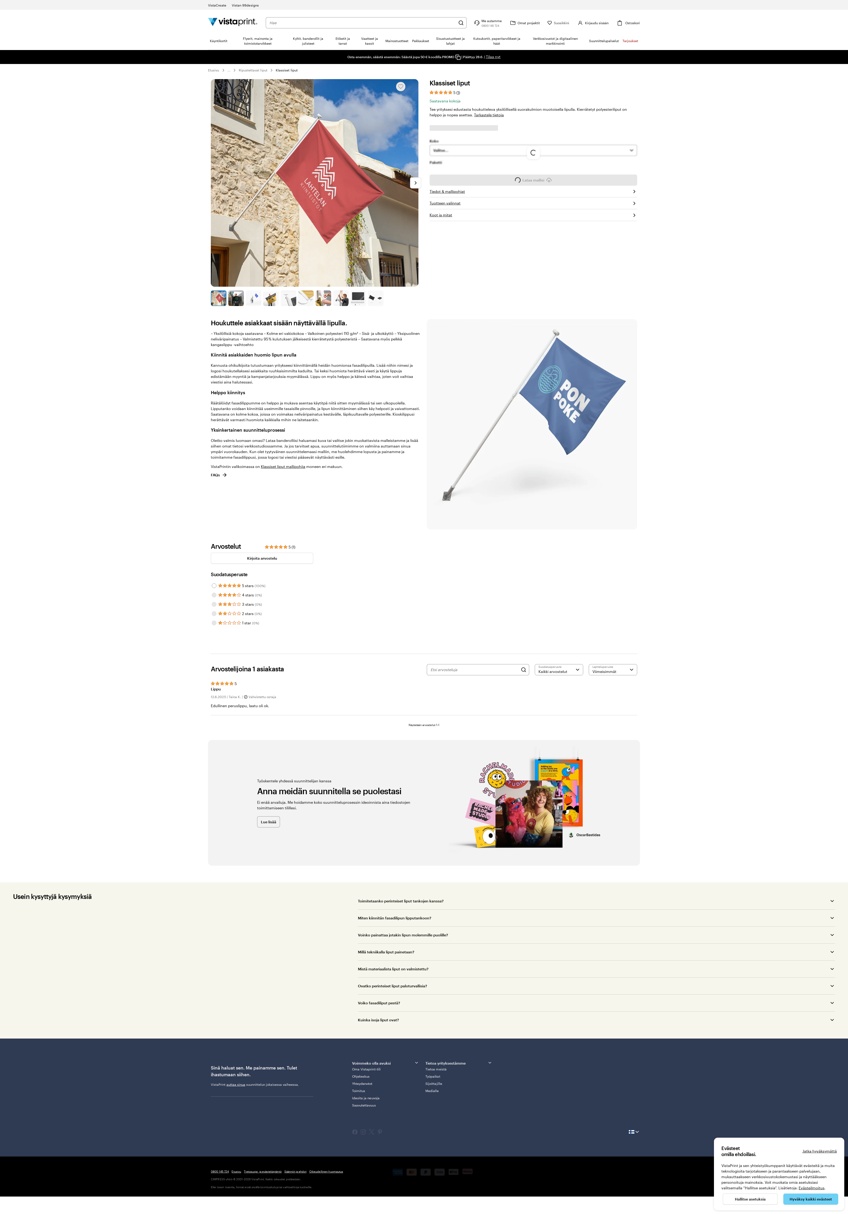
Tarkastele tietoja (489, 115)
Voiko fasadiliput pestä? (379, 1003)
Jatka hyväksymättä (819, 1151)
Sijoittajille (433, 1084)
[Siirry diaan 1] (218, 298)
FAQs (219, 475)
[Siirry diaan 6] (306, 298)
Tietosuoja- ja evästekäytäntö (262, 1171)
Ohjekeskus (361, 1076)
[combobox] (362, 23)
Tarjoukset (630, 41)
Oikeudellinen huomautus (326, 1171)
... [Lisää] (229, 70)
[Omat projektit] (524, 23)
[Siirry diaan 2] (236, 298)
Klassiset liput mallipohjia (283, 466)
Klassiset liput (287, 70)
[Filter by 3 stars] (214, 604)
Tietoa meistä (436, 1069)
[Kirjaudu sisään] (593, 23)
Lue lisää (268, 822)
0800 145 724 (220, 1171)
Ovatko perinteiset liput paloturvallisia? (392, 986)
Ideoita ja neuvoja (366, 1098)
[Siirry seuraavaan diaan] (415, 182)
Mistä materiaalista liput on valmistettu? (393, 969)
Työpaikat (432, 1076)
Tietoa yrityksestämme (458, 1062)
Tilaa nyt (493, 56)
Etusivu (213, 70)
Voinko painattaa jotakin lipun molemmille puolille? (403, 935)
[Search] (523, 669)
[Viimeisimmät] (613, 669)
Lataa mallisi (533, 181)
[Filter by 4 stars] (214, 595)
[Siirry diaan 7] (323, 298)
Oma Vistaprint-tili (366, 1069)
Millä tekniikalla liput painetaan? (386, 952)
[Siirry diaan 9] (358, 298)
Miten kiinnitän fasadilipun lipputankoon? (394, 918)
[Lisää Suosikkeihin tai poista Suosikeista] (400, 86)
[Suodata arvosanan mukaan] (559, 669)
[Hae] (461, 22)
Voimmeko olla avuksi (385, 1062)
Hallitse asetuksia (750, 1199)
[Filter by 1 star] (214, 623)
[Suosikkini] (558, 22)
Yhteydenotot (362, 1084)
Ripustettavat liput (253, 70)
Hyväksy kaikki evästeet (811, 1199)
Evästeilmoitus (811, 1188)
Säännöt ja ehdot (295, 1171)
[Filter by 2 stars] (214, 613)
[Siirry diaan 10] (376, 298)
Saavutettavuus (364, 1105)
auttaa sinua (235, 1084)
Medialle (432, 1091)
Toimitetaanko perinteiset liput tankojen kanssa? (401, 901)
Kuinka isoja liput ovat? (378, 1020)
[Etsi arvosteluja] (474, 670)
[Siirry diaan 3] (253, 298)
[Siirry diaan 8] (341, 298)
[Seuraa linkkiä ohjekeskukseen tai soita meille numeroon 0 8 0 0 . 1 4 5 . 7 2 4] (487, 23)
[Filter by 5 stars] (214, 585)
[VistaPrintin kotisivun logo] (232, 22)
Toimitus (358, 1091)
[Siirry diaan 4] (271, 298)
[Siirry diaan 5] (288, 298)
